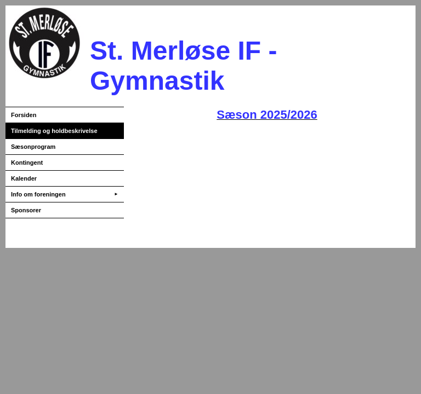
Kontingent (27, 162)
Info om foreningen (64, 194)
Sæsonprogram (33, 146)
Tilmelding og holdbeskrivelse (54, 131)
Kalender (24, 178)
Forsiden (23, 115)
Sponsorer (26, 210)
